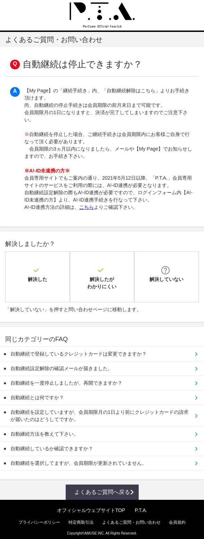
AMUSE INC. (94, 529)
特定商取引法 (80, 518)
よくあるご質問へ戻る (102, 488)
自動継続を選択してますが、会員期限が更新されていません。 (78, 459)
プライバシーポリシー (39, 518)
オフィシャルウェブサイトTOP (91, 506)
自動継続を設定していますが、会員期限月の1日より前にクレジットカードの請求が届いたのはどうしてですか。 (99, 411)
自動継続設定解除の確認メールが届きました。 (61, 364)
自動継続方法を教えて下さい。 (44, 430)
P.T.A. (141, 506)
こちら (86, 207)
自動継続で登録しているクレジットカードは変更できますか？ (78, 350)
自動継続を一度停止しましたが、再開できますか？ (66, 379)
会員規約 (177, 518)
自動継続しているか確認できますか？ (51, 444)
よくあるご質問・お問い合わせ (131, 518)
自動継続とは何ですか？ (37, 393)
